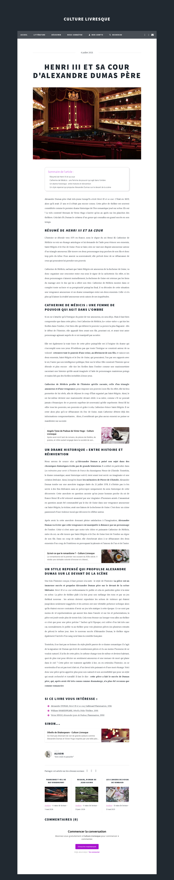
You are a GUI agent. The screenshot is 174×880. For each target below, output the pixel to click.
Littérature (39, 35)
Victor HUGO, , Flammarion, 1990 (77, 715)
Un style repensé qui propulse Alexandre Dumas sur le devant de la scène (80, 187)
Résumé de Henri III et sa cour (62, 177)
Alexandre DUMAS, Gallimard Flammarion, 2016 (81, 706)
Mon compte (96, 35)
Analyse (48, 806)
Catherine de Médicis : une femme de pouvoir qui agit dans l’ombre (78, 180)
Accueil (24, 35)
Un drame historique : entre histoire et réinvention (70, 184)
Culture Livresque (87, 19)
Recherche (115, 35)
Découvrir (56, 35)
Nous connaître (75, 35)
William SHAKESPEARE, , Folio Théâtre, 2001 (74, 710)
